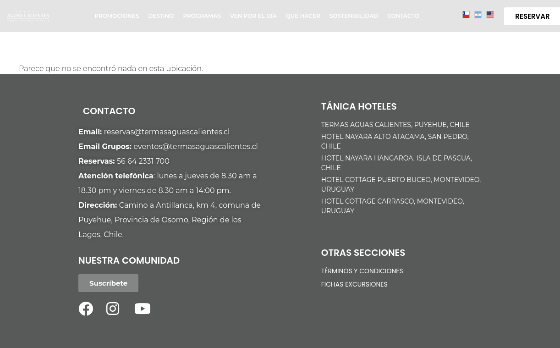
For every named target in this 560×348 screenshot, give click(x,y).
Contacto (403, 15)
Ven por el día (253, 15)
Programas (202, 15)
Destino (161, 15)
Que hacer (303, 15)
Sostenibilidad (354, 15)
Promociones (116, 15)
